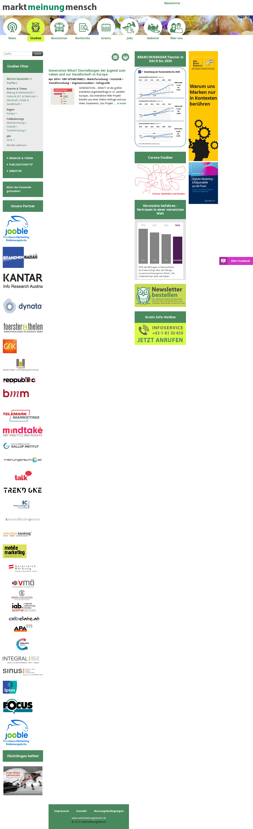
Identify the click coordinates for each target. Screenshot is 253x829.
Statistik (12, 126)
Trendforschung (17, 130)
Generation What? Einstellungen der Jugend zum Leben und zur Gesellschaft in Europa (87, 72)
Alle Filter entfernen (17, 145)
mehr (122, 103)
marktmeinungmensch (50, 7)
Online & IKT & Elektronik (22, 96)
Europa (12, 113)
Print (125, 57)
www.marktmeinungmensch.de (89, 818)
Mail (115, 57)
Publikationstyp (21, 164)
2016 (11, 140)
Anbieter (15, 171)
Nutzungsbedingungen (109, 811)
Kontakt (81, 811)
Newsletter (172, 3)
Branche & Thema (21, 158)
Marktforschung (17, 122)
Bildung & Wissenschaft (21, 92)
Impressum (61, 811)
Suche (37, 53)
